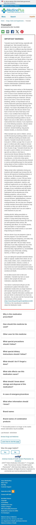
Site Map (3, 484)
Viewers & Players (6, 506)
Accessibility (4, 502)
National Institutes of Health (8, 523)
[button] (31, 39)
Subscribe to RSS (7, 491)
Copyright (4, 500)
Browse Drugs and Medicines (9, 436)
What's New (4, 482)
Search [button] (14, 17)
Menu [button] (5, 17)
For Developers (5, 513)
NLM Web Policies (6, 498)
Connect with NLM (6, 494)
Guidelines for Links (6, 504)
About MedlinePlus (6, 480)
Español (32, 16)
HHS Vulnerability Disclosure (9, 508)
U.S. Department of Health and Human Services (14, 521)
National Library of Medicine (12, 6)
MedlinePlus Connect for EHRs (9, 511)
